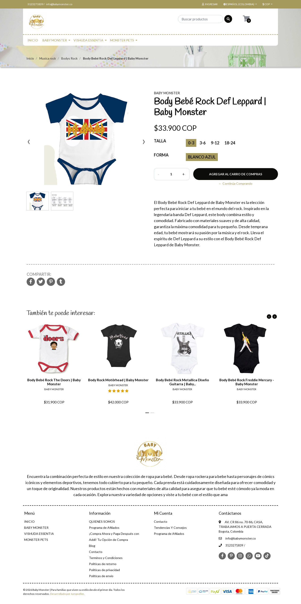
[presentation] (28, 143)
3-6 (202, 142)
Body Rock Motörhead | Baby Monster (118, 380)
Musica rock (47, 58)
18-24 (230, 142)
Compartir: (39, 274)
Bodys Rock (69, 58)
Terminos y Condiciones (106, 558)
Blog (92, 546)
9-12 (215, 142)
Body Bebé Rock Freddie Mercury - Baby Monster (246, 382)
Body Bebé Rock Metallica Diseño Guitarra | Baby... (182, 382)
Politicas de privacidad (104, 570)
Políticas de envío (101, 576)
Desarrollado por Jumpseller (67, 593)
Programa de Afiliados (104, 527)
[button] (239, 4)
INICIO (33, 40)
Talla (160, 140)
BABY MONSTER (54, 40)
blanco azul (202, 156)
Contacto (95, 552)
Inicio (30, 58)
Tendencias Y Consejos (170, 527)
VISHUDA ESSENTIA (88, 40)
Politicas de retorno (103, 564)
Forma (161, 154)
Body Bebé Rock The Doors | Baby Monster (54, 382)
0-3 (191, 142)
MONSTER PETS (122, 40)
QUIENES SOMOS (102, 521)
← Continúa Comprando (235, 183)
